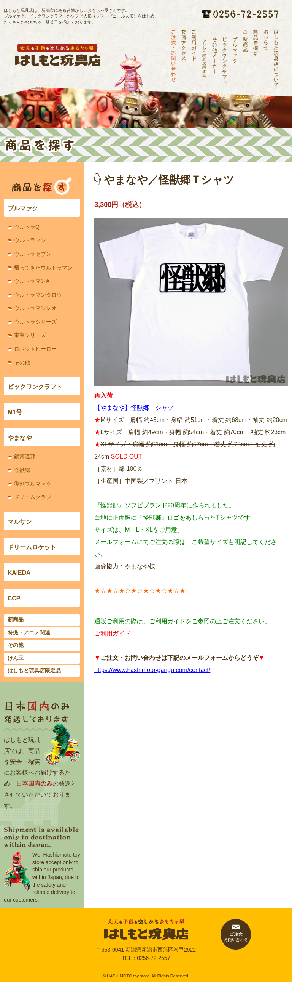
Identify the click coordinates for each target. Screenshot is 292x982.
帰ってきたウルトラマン (43, 268)
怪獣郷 (22, 470)
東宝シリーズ (30, 335)
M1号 (15, 412)
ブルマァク (23, 208)
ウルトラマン (30, 240)
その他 (22, 362)
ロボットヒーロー (35, 349)
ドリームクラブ (32, 497)
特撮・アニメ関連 (29, 632)
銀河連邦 (24, 456)
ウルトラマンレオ (35, 308)
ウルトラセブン (32, 254)
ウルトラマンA (31, 281)
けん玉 (16, 658)
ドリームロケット (32, 547)
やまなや (20, 438)
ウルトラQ (27, 227)
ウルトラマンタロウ (38, 295)
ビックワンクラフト (35, 386)
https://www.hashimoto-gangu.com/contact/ (152, 670)
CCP (14, 598)
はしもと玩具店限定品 (34, 671)
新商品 (16, 619)
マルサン (20, 521)
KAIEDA (19, 573)
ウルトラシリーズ (35, 322)
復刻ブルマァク (32, 484)
